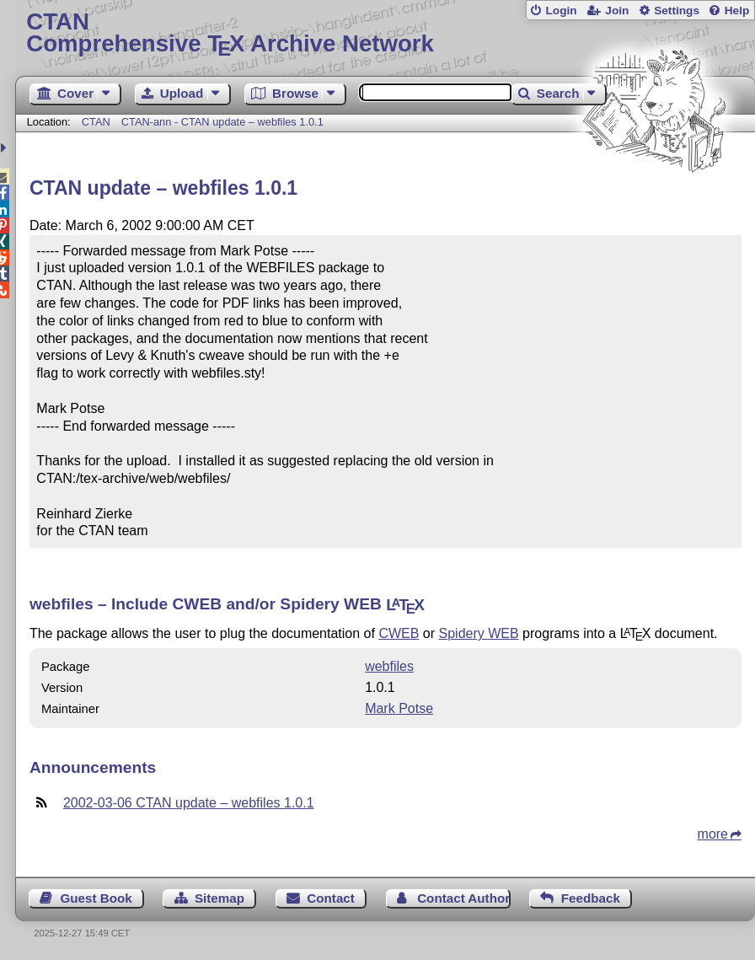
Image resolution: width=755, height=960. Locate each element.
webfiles (389, 666)
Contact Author (463, 898)
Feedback (590, 898)
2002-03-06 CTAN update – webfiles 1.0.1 (188, 803)
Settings (676, 10)
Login (560, 10)
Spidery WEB (479, 633)
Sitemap (219, 898)
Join (617, 10)
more (713, 834)
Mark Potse (399, 708)
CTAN (96, 121)
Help (737, 10)
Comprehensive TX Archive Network (384, 33)
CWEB (398, 633)
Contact (331, 898)
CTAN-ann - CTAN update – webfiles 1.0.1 (222, 121)
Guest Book (95, 898)
